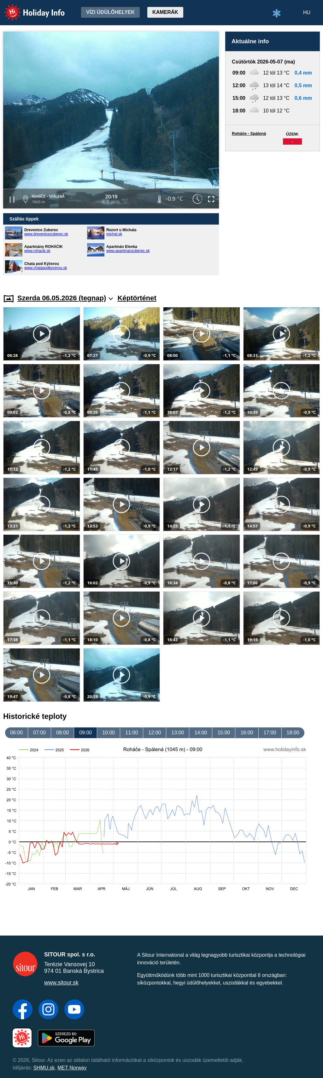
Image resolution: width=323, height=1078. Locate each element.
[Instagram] (48, 1010)
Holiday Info (28, 8)
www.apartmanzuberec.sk (128, 251)
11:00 (131, 732)
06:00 (16, 732)
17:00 (270, 732)
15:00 (223, 732)
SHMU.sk (44, 1067)
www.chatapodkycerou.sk (45, 268)
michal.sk (114, 234)
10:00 (108, 732)
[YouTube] (74, 1010)
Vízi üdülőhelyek (110, 12)
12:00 (154, 732)
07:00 (39, 732)
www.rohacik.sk (37, 251)
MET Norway (71, 1067)
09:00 (85, 732)
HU (306, 12)
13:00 (177, 732)
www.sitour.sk (61, 982)
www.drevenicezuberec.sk (46, 234)
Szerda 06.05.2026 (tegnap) (65, 298)
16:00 (246, 732)
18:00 (293, 732)
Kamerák (165, 12)
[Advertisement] (272, 216)
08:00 (62, 732)
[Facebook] (22, 1010)
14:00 (200, 732)
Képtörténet (136, 298)
